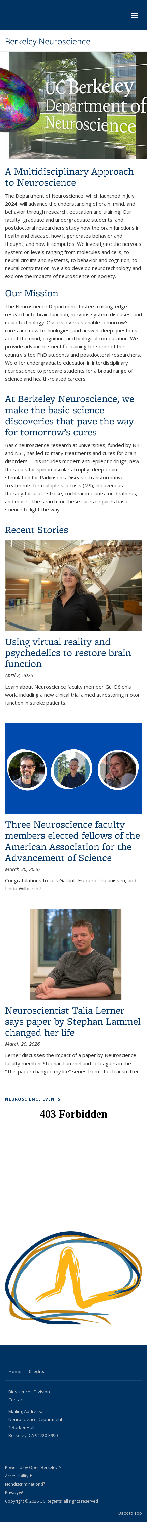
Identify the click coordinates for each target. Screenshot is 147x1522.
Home (14, 1371)
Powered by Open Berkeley (33, 1467)
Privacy (14, 1493)
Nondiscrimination (25, 1484)
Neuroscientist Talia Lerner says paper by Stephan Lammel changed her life (73, 1021)
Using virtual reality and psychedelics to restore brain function (68, 652)
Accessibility (18, 1476)
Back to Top (130, 1513)
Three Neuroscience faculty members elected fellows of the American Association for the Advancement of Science (72, 841)
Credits (36, 1371)
